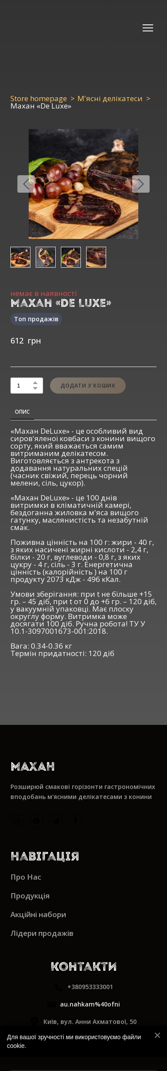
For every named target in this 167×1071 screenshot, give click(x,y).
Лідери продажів (41, 933)
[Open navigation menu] (148, 28)
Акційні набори (38, 914)
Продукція (30, 896)
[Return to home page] (39, 27)
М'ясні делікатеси (110, 98)
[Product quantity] (24, 385)
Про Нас (25, 877)
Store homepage (38, 98)
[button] (35, 382)
